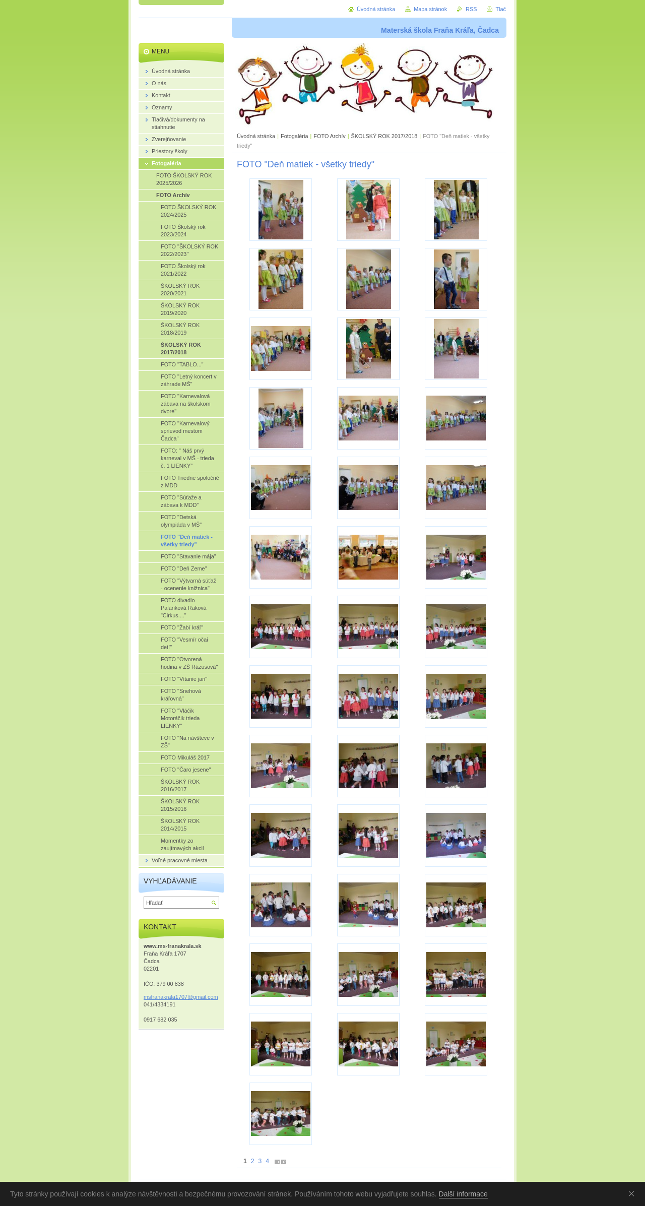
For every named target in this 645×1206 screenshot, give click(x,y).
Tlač (500, 9)
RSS (471, 9)
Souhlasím (633, 1193)
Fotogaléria (294, 136)
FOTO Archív (330, 136)
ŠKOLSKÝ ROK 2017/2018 (384, 136)
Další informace (463, 1194)
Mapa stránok (430, 9)
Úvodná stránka (256, 136)
